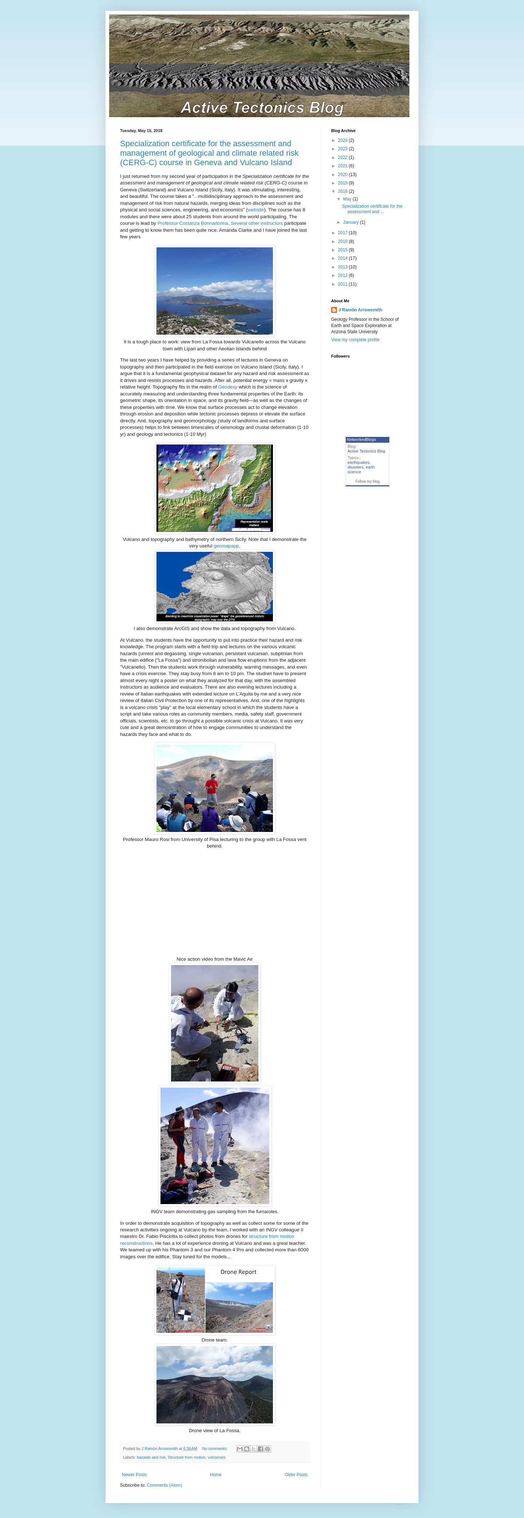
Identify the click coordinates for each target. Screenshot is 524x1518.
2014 (343, 258)
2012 (343, 275)
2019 (343, 183)
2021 (343, 165)
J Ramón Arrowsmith (360, 309)
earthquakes (359, 462)
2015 (343, 249)
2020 (343, 174)
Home (216, 1474)
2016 (343, 241)
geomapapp (226, 546)
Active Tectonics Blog (366, 451)
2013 (343, 267)
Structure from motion (187, 1457)
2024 (343, 140)
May (348, 199)
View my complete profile (355, 339)
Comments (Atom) (164, 1485)
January (351, 222)
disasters (356, 467)
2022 (343, 157)
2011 (343, 284)
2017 (343, 232)
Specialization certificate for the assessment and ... (372, 209)
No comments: (215, 1448)
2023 (343, 148)
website (256, 209)
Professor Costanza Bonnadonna (193, 223)
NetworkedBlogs (361, 439)
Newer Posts (134, 1474)
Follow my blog (368, 481)
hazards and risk (151, 1457)
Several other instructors (257, 223)
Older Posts (296, 1474)
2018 (343, 191)
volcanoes (217, 1457)
